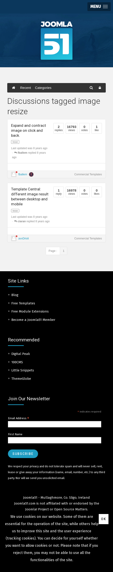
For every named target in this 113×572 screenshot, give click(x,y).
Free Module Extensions (30, 311)
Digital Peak (20, 354)
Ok (103, 519)
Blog (14, 295)
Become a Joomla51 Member (33, 320)
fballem (22, 174)
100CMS (17, 362)
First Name (15, 434)
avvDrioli (23, 238)
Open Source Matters (70, 509)
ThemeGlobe (21, 379)
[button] (99, 6)
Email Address (18, 418)
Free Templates (23, 303)
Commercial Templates (88, 174)
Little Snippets (22, 370)
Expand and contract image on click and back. (28, 130)
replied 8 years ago (32, 221)
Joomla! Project (37, 509)
